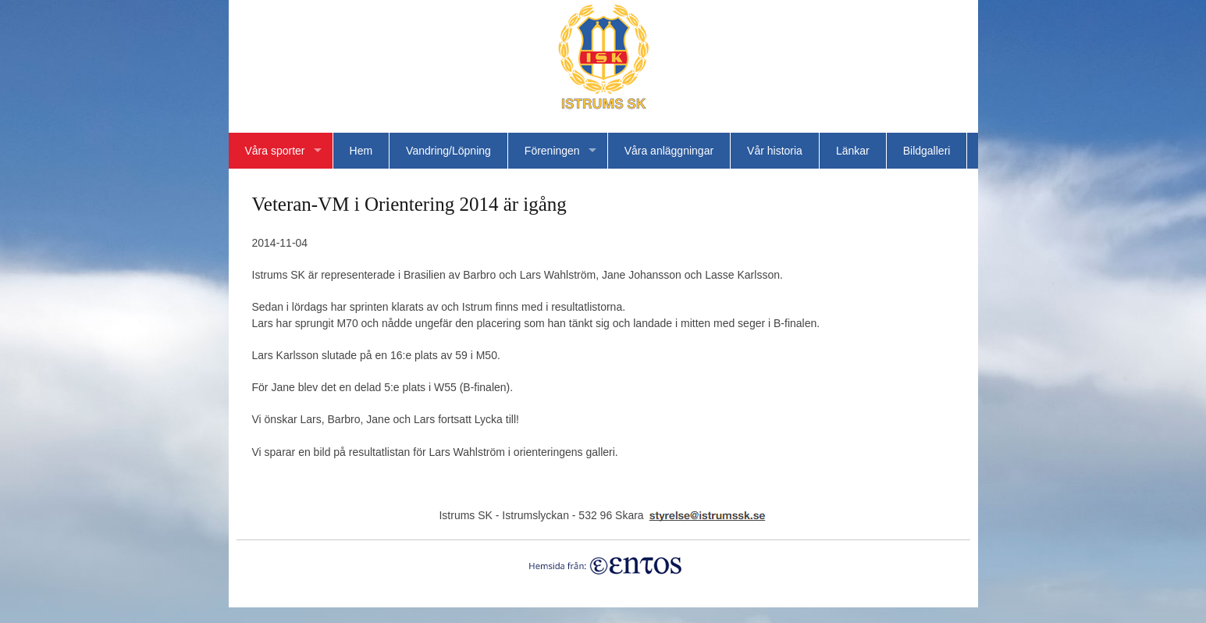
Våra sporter (275, 150)
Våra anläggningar (668, 150)
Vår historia (774, 150)
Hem (361, 150)
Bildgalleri (927, 150)
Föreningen (552, 150)
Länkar (853, 150)
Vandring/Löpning (448, 150)
